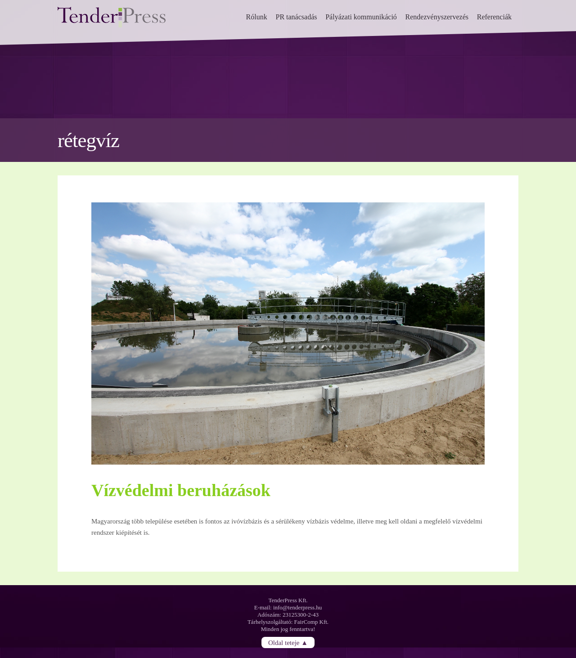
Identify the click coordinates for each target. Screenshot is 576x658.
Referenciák (494, 17)
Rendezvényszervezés (436, 17)
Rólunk (256, 17)
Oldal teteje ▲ (288, 642)
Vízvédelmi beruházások (180, 490)
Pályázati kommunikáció (361, 17)
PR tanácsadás (296, 17)
